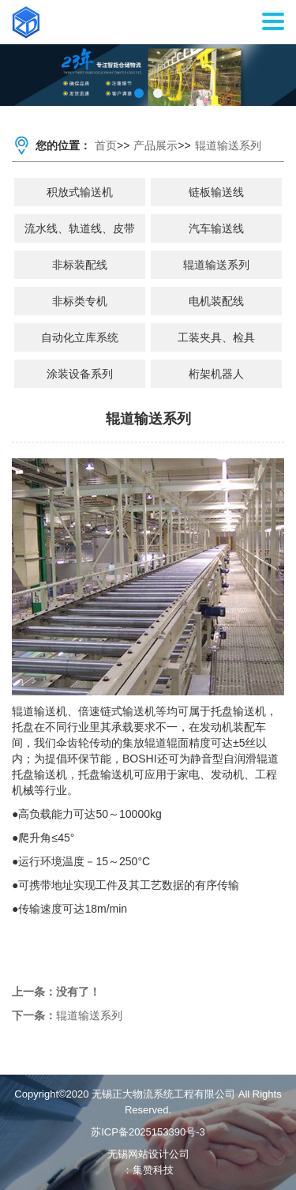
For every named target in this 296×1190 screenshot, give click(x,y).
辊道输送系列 (228, 145)
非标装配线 (79, 264)
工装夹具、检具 (216, 337)
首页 (106, 145)
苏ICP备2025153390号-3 (148, 1132)
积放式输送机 (80, 192)
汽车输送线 (216, 228)
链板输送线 (216, 192)
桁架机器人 (216, 373)
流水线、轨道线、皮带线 (79, 232)
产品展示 (155, 145)
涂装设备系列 (80, 373)
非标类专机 (79, 301)
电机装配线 (216, 301)
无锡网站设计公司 (148, 1154)
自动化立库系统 (79, 337)
